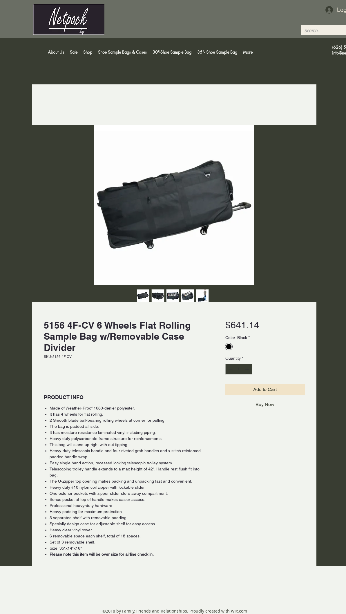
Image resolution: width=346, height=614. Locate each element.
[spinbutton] (238, 369)
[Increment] (247, 369)
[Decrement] (229, 369)
